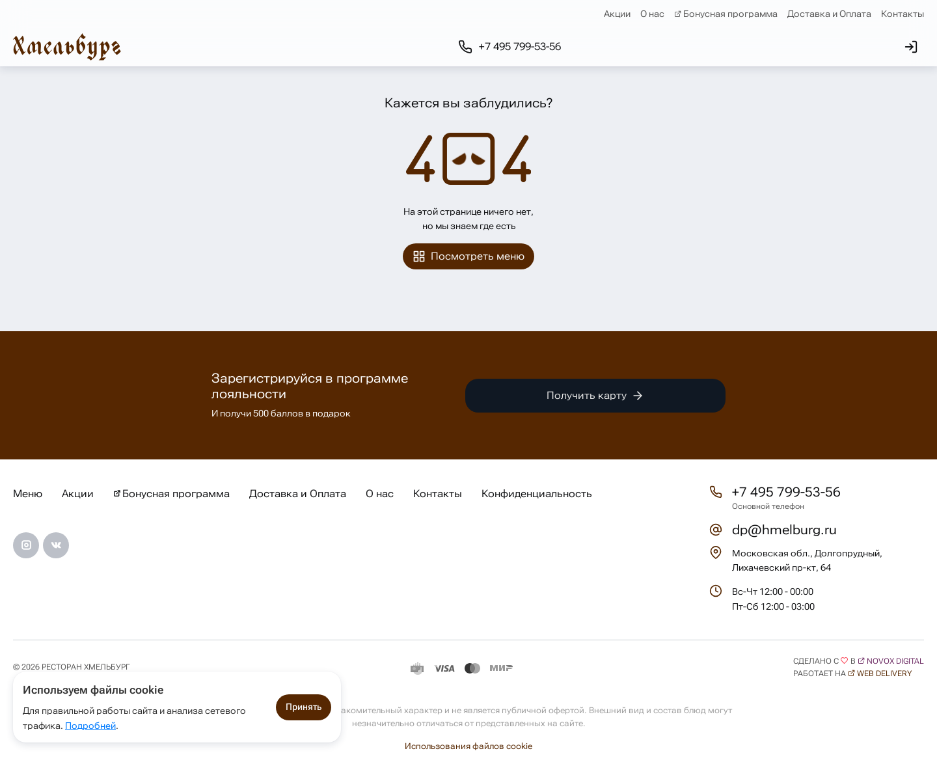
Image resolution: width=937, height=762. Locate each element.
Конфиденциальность (537, 493)
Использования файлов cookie (468, 746)
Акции (617, 13)
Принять (303, 706)
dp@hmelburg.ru (784, 529)
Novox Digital (895, 661)
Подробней (90, 725)
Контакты (902, 13)
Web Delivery (884, 673)
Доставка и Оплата (829, 13)
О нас (652, 13)
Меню (27, 493)
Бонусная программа (730, 13)
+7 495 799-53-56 (786, 491)
